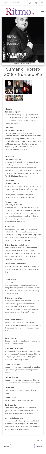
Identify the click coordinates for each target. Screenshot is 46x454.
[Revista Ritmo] (20, 11)
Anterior (6, 446)
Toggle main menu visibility (43, 10)
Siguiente (39, 446)
